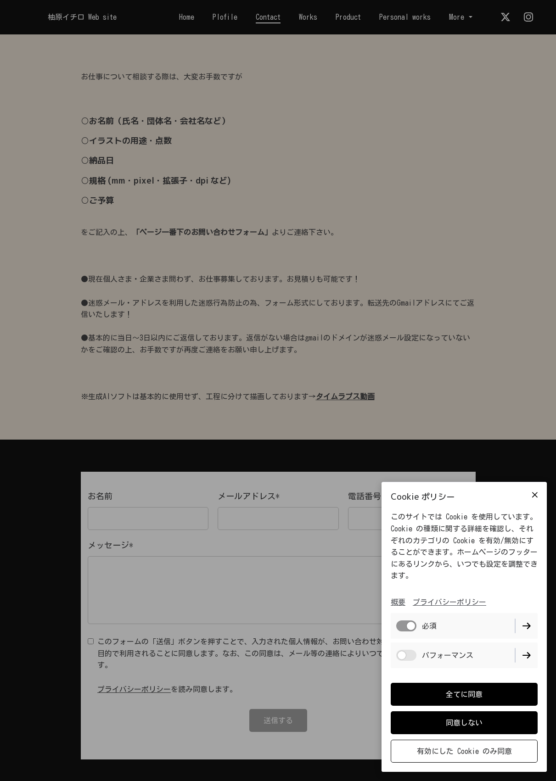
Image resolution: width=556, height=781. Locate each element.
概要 (398, 602)
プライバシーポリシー (449, 602)
